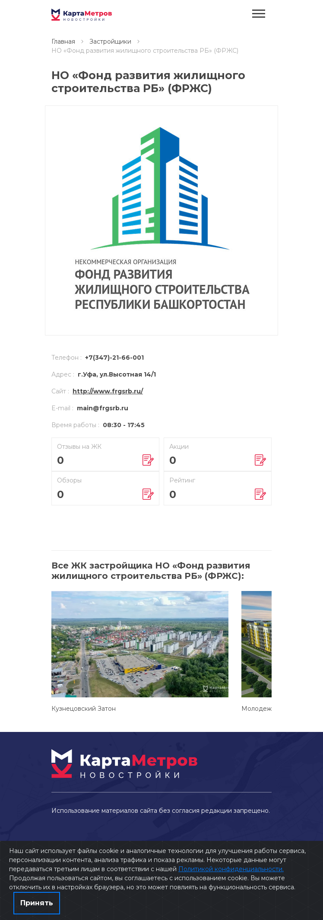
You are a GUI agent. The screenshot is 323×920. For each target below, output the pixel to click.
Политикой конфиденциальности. (231, 869)
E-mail (62, 408)
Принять (36, 903)
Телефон (66, 357)
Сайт (60, 391)
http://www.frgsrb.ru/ (108, 391)
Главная (63, 41)
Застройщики (110, 41)
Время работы (75, 425)
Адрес (62, 374)
